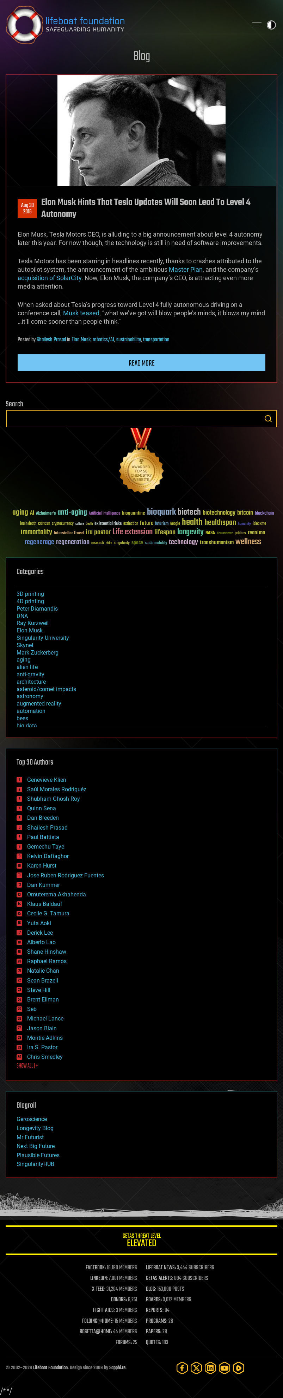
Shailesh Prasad (51, 339)
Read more (142, 363)
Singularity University (43, 637)
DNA (22, 616)
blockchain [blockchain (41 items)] (264, 513)
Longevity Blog (35, 1128)
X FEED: (98, 1289)
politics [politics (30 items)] (240, 533)
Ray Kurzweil (33, 623)
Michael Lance (45, 1018)
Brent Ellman (43, 999)
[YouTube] (224, 1368)
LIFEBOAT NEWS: (161, 1268)
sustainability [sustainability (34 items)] (156, 543)
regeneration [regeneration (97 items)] (73, 542)
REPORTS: (155, 1310)
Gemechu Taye (45, 846)
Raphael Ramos (47, 961)
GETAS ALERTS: (159, 1278)
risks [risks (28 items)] (109, 543)
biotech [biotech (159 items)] (189, 512)
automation (31, 711)
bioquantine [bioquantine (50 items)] (133, 513)
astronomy (30, 696)
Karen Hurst (41, 865)
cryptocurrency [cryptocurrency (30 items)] (63, 524)
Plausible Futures (38, 1155)
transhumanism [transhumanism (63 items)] (217, 542)
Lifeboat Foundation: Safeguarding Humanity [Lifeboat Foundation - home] (124, 25)
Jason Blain (42, 1028)
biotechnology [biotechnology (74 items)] (219, 513)
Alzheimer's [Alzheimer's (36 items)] (46, 513)
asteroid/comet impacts (46, 689)
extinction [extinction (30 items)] (130, 524)
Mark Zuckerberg (38, 652)
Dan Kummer (43, 885)
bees (22, 718)
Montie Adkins (45, 1038)
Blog (141, 57)
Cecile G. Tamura (48, 913)
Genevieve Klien (46, 780)
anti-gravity (30, 674)
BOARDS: (154, 1299)
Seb (32, 1009)
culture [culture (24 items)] (79, 524)
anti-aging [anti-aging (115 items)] (72, 512)
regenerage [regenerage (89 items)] (39, 542)
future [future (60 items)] (146, 523)
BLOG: (151, 1289)
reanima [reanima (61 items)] (256, 532)
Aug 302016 (27, 208)
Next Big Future (36, 1146)
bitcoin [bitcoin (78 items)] (245, 513)
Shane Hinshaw (46, 951)
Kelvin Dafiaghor (48, 856)
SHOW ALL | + (27, 1066)
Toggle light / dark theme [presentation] (271, 25)
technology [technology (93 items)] (183, 543)
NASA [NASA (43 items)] (210, 533)
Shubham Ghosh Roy (53, 798)
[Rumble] (238, 1368)
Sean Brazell (42, 980)
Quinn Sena (41, 808)
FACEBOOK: (96, 1268)
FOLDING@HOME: (97, 1321)
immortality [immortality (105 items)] (36, 532)
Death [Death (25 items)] (89, 524)
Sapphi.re (117, 1368)
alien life (27, 667)
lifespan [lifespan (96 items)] (165, 532)
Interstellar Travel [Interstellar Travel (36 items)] (69, 533)
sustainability (128, 339)
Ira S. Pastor (42, 1047)
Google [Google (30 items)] (175, 524)
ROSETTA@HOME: (96, 1331)
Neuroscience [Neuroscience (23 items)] (225, 534)
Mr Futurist (30, 1137)
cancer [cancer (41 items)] (44, 524)
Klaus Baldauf (44, 904)
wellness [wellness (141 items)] (248, 542)
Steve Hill (38, 990)
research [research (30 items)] (97, 543)
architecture (31, 681)
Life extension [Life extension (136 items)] (132, 532)
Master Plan (186, 269)
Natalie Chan (43, 970)
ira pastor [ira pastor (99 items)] (98, 532)
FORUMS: (124, 1342)
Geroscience (32, 1119)
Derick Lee (40, 932)
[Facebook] (182, 1368)
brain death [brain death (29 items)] (28, 524)
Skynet (25, 645)
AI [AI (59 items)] (32, 513)
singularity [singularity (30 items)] (122, 543)
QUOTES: (153, 1342)
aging (24, 659)
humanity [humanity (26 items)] (244, 524)
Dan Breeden (43, 817)
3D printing (30, 594)
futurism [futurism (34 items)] (161, 524)
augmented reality (39, 703)
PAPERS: (153, 1331)
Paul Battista (43, 837)
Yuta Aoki (39, 923)
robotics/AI (103, 339)
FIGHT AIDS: (104, 1310)
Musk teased (81, 313)
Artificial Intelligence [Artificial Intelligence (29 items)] (104, 513)
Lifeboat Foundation (50, 1368)
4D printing (30, 601)
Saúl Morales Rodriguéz (56, 789)
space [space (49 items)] (137, 543)
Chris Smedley (45, 1057)
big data (27, 725)
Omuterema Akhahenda (56, 894)
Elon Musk (81, 339)
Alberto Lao (41, 942)
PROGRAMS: (156, 1321)
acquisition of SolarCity (49, 278)
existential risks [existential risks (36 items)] (108, 524)
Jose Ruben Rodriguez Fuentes (65, 875)
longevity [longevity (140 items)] (190, 532)
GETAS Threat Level (141, 1241)
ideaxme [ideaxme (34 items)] (259, 524)
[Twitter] (196, 1368)
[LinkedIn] (210, 1368)
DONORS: (119, 1299)
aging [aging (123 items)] (20, 512)
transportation (156, 339)
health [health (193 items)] (192, 522)
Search (268, 418)
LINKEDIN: (99, 1278)
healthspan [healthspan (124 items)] (220, 522)
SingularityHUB (35, 1164)
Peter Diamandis (37, 608)
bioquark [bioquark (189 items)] (161, 512)
